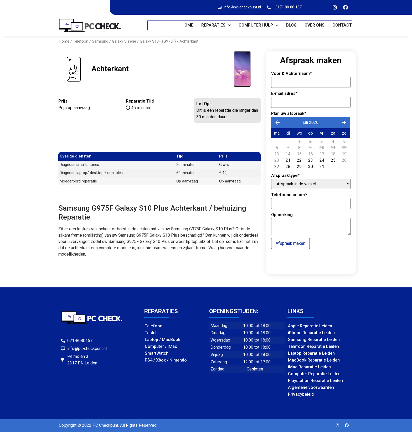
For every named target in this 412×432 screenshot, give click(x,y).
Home (188, 25)
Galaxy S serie (124, 41)
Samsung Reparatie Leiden (314, 339)
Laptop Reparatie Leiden (311, 353)
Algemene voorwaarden (311, 387)
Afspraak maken (290, 243)
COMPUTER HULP (259, 25)
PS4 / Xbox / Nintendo (166, 360)
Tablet (151, 332)
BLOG (291, 25)
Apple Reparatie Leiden (310, 325)
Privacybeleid (301, 394)
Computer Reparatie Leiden (314, 373)
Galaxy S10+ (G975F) (158, 41)
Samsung (100, 41)
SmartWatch (156, 353)
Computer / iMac (161, 346)
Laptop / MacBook (162, 339)
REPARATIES (216, 25)
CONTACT (342, 25)
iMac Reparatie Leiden (309, 366)
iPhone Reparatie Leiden (311, 332)
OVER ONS (315, 25)
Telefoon (80, 41)
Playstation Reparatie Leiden (315, 380)
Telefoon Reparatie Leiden (313, 346)
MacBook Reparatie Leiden (314, 360)
